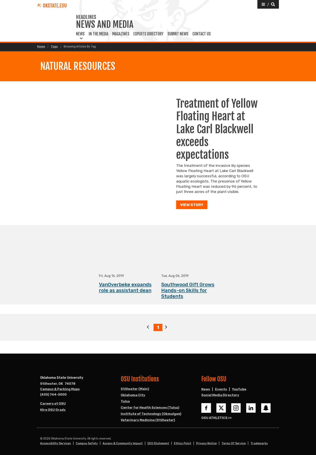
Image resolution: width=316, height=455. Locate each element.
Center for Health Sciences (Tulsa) (150, 408)
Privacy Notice (206, 443)
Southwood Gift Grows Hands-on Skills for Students (187, 290)
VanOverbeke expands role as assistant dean (125, 287)
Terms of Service (233, 443)
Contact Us (201, 34)
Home (41, 46)
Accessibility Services (55, 443)
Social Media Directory (220, 395)
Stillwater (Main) (135, 389)
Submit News (177, 34)
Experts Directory (148, 34)
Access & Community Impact (123, 443)
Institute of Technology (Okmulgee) (151, 414)
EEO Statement (158, 443)
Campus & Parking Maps (60, 389)
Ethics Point (182, 443)
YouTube (239, 389)
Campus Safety (87, 443)
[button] (268, 4)
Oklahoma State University (61, 378)
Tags (54, 46)
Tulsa (125, 401)
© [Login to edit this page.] (41, 438)
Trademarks (259, 443)
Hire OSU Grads (52, 410)
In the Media (98, 34)
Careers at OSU (53, 403)
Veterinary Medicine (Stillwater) (148, 420)
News (80, 34)
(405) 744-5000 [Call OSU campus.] (53, 394)
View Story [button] (191, 204)
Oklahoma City (133, 395)
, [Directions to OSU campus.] (57, 384)
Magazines (120, 34)
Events (221, 389)
